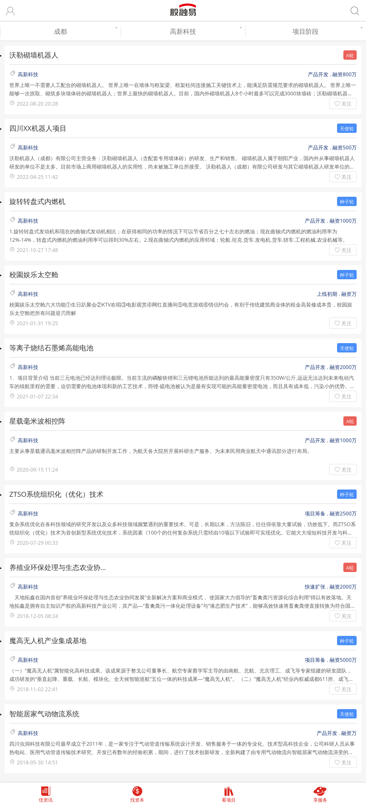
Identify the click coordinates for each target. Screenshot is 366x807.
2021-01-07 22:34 (37, 396)
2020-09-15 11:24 (37, 469)
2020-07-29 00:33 (37, 542)
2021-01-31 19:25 (37, 323)
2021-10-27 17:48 (37, 249)
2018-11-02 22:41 (37, 689)
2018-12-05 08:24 (37, 615)
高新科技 (205, 31)
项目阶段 (326, 31)
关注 (346, 103)
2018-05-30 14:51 (37, 762)
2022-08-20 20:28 (37, 103)
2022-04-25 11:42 (37, 176)
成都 (85, 31)
